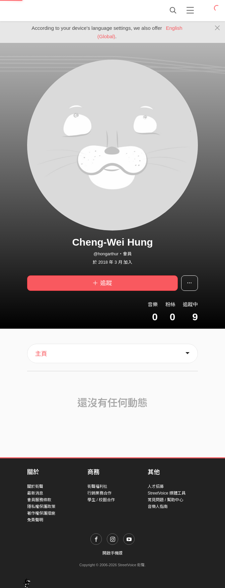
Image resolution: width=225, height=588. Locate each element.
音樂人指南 (158, 506)
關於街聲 (35, 486)
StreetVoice (54, 10)
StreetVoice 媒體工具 (166, 493)
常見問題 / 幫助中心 (165, 500)
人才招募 (156, 486)
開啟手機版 (112, 553)
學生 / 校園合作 (101, 500)
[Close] (217, 28)
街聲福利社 (97, 486)
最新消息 (35, 493)
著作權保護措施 (41, 513)
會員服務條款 (39, 500)
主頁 (41, 353)
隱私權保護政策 (41, 506)
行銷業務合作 (99, 493)
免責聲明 (35, 520)
